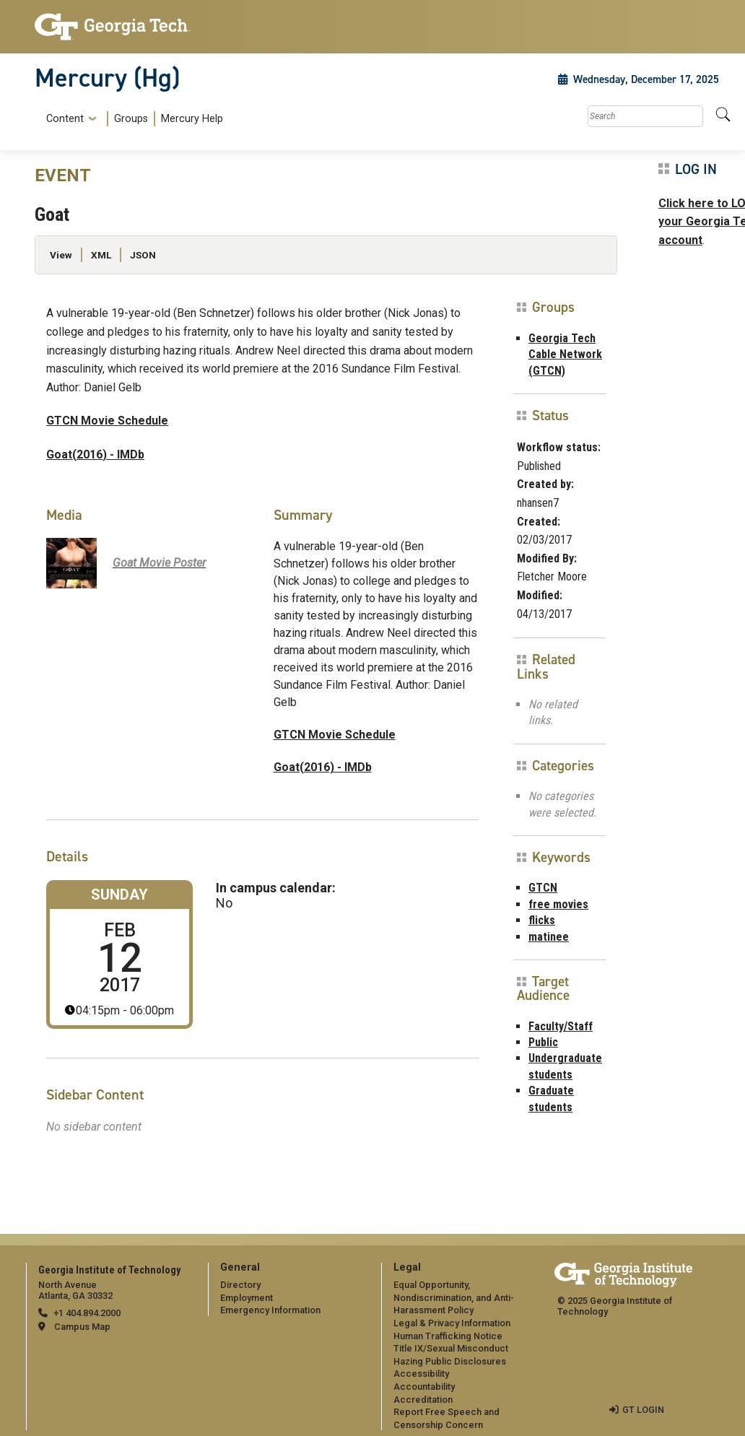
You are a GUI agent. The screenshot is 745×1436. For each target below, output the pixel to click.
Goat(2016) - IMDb (95, 454)
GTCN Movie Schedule (107, 420)
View (61, 255)
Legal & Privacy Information (451, 1323)
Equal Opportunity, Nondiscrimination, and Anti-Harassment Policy (453, 1297)
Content (65, 119)
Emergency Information (270, 1310)
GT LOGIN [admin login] (643, 1409)
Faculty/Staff (560, 1026)
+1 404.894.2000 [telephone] (87, 1312)
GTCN (542, 888)
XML (101, 255)
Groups (131, 119)
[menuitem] (132, 118)
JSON (143, 255)
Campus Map (82, 1326)
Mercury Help (192, 119)
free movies (558, 904)
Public (543, 1042)
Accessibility (421, 1373)
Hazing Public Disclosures (449, 1361)
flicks (541, 920)
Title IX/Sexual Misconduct (450, 1348)
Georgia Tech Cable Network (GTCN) (565, 354)
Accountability (424, 1386)
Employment (246, 1297)
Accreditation (423, 1399)
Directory (240, 1284)
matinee (548, 937)
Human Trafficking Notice (447, 1336)
